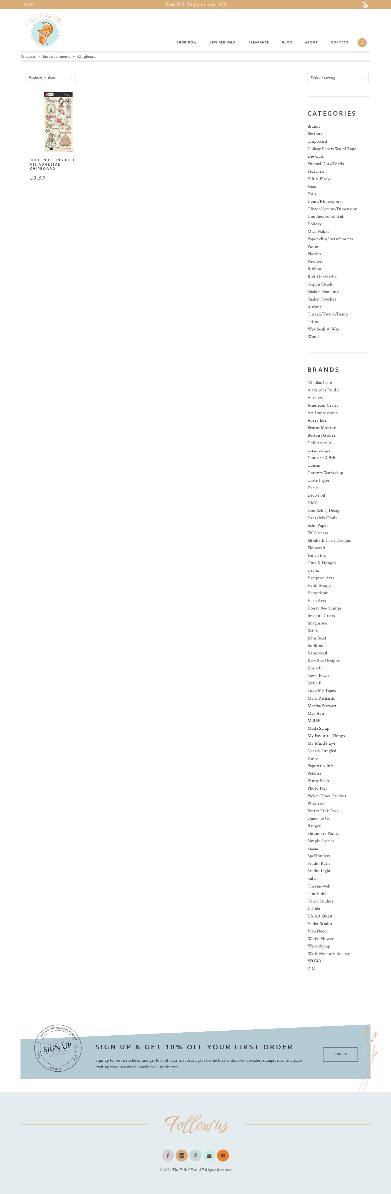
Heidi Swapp (319, 585)
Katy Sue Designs (324, 660)
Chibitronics (319, 443)
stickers (315, 306)
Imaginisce (318, 623)
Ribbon (315, 269)
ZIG (311, 968)
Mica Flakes (318, 231)
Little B (315, 683)
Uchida (314, 908)
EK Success (318, 533)
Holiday (315, 224)
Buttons (315, 134)
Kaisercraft (318, 653)
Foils (312, 194)
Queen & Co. (320, 818)
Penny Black (319, 781)
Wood (313, 336)
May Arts (316, 713)
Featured (316, 171)
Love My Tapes (322, 690)
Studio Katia (319, 863)
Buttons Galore (322, 435)
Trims (313, 321)
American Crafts (323, 405)
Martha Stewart (322, 706)
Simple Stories (321, 841)
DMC (313, 503)
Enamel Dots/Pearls (326, 164)
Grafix (313, 570)
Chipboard (317, 141)
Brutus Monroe (322, 428)
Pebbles (315, 773)
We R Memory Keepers (330, 953)
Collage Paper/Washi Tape (332, 149)
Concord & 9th (322, 458)
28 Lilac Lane (320, 382)
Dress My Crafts (323, 518)
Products (28, 56)
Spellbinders (319, 856)
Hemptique (318, 593)
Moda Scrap (319, 728)
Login (29, 4)
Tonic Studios (321, 901)
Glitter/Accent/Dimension (333, 209)
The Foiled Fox (184, 1170)
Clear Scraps (319, 450)
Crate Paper (319, 480)
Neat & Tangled (322, 751)
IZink (313, 630)
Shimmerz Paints (323, 833)
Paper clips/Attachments (330, 239)
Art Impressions (323, 413)
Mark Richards (321, 698)
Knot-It (315, 668)
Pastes (313, 246)
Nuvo (313, 758)
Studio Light (319, 871)
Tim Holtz (317, 893)
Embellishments (56, 56)
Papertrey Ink (320, 766)
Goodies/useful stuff (326, 216)
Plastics (314, 254)
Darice (314, 488)
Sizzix (313, 848)
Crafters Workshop (325, 473)
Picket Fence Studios (327, 796)
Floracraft (317, 548)
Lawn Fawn (318, 675)
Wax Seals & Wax (323, 329)
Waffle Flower (321, 938)
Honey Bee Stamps (325, 608)
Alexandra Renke (324, 390)
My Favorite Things (326, 736)
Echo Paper (318, 525)
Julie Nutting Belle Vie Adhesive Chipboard (54, 164)
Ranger (314, 826)
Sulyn (313, 878)
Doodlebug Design (325, 510)
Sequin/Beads (320, 284)
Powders (316, 261)
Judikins (315, 645)
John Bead (317, 638)
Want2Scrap (319, 946)
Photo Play (318, 788)
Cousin (314, 465)
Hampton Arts (321, 578)
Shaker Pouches (322, 299)
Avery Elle (317, 420)
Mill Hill (315, 721)
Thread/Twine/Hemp (328, 314)
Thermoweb (319, 886)
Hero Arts (317, 600)
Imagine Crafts (321, 615)
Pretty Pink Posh (323, 811)
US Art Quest (320, 916)
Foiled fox (317, 555)
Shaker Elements (323, 292)
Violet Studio (320, 923)
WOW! (314, 961)
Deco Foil (316, 495)
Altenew (316, 397)
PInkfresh (317, 803)
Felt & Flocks (320, 179)
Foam (313, 186)
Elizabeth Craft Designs (329, 540)
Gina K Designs (322, 563)
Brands (314, 126)
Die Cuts (316, 156)
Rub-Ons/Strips (323, 277)
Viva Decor (318, 931)
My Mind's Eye (322, 743)
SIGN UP (340, 1054)
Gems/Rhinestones (325, 201)
